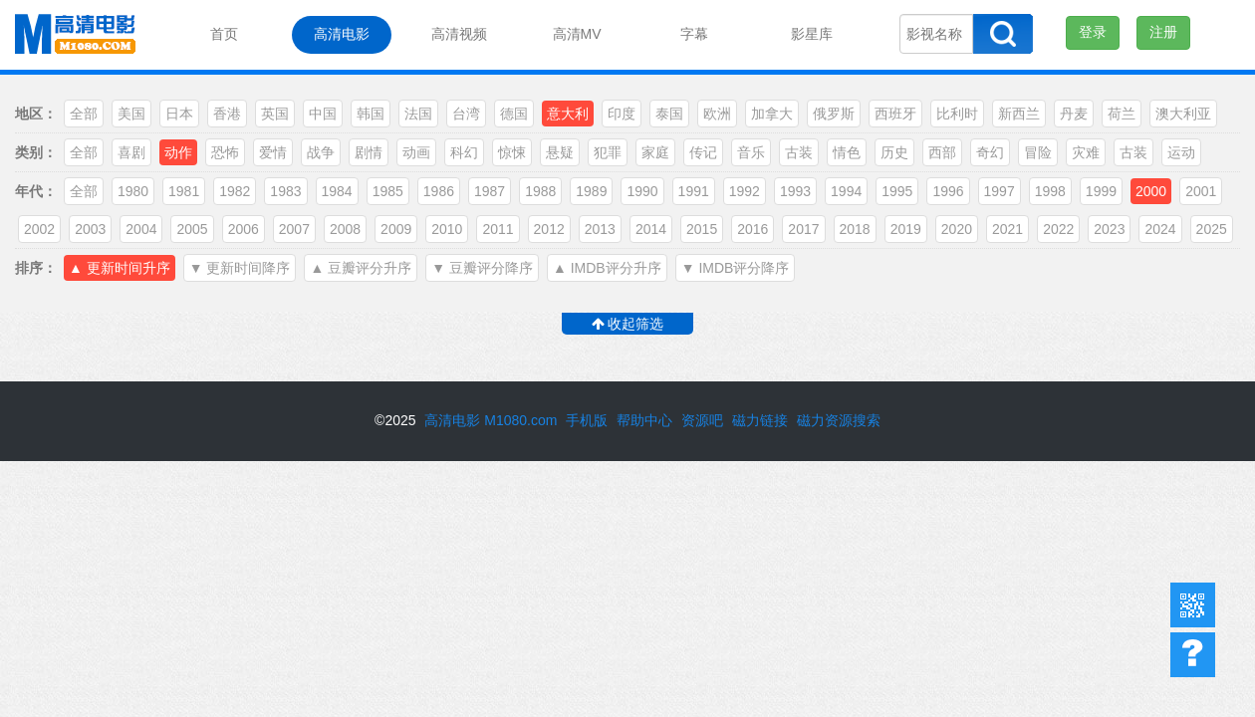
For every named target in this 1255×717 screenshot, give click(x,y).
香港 (227, 113)
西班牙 (895, 113)
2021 (1007, 229)
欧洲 (717, 113)
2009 (395, 229)
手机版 (587, 420)
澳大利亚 (1183, 113)
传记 (703, 152)
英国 (275, 113)
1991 (693, 191)
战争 (321, 152)
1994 (846, 191)
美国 (131, 113)
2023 (1109, 229)
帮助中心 (1192, 654)
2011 (497, 229)
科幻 (464, 152)
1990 (642, 191)
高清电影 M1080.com (490, 420)
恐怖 (225, 152)
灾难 (1086, 152)
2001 (1200, 191)
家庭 (655, 152)
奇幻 (990, 152)
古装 (799, 152)
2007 (294, 229)
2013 (600, 229)
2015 (701, 229)
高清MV (577, 34)
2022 (1058, 229)
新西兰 (1019, 113)
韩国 (370, 113)
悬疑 (560, 152)
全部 (84, 113)
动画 (416, 152)
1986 (438, 191)
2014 (650, 229)
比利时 (957, 113)
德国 (514, 113)
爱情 (273, 152)
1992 (744, 191)
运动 (1181, 152)
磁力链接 (760, 420)
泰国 (669, 113)
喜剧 (131, 152)
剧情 (368, 152)
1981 (183, 191)
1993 (795, 191)
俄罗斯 (834, 113)
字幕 (694, 34)
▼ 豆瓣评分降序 (482, 268)
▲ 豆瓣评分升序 (360, 268)
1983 (285, 191)
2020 (956, 229)
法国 (418, 113)
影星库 (812, 34)
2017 (803, 229)
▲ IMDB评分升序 (607, 268)
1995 (896, 191)
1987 (489, 191)
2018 (855, 229)
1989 (591, 191)
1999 (1101, 191)
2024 (1159, 229)
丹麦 (1074, 113)
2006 (243, 229)
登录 (1093, 32)
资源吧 (702, 420)
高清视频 (459, 34)
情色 (847, 152)
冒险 (1038, 152)
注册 (1163, 32)
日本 (179, 113)
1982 (234, 191)
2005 (191, 229)
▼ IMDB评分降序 (735, 268)
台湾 (466, 113)
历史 (894, 152)
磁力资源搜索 (838, 420)
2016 (752, 229)
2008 (345, 229)
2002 (39, 229)
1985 (388, 191)
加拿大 (772, 113)
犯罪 (608, 152)
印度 (621, 113)
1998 (1050, 191)
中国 (323, 113)
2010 (446, 229)
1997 (999, 191)
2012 (549, 229)
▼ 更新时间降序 (240, 268)
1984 (337, 191)
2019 (905, 229)
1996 (947, 191)
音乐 (751, 152)
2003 (90, 229)
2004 (141, 229)
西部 (942, 152)
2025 (1211, 229)
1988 (540, 191)
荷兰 (1121, 113)
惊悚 (512, 152)
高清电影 (342, 34)
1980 (133, 191)
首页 (224, 34)
